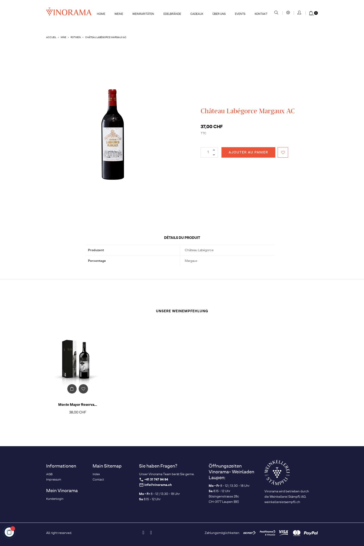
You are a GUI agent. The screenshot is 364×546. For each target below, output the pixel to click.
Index (96, 474)
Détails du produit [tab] (182, 237)
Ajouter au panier (248, 152)
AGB (49, 474)
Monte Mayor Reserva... (77, 404)
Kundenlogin (54, 499)
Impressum (53, 480)
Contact (98, 480)
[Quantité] (209, 152)
